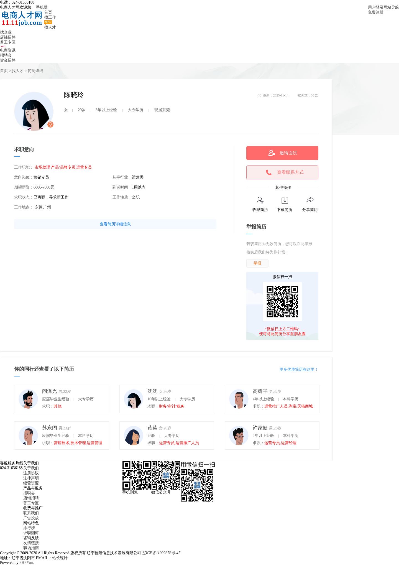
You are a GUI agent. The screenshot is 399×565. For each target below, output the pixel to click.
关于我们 (31, 468)
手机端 (42, 7)
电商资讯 (8, 50)
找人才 (50, 27)
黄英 (152, 428)
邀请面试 (288, 153)
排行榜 (29, 528)
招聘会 (6, 55)
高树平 (260, 391)
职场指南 (31, 548)
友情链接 (31, 543)
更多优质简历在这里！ (299, 369)
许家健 (260, 428)
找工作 (50, 17)
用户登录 (375, 7)
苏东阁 (49, 428)
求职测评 (31, 533)
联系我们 (31, 513)
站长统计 (60, 558)
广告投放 (31, 518)
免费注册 (375, 12)
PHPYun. (26, 563)
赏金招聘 (8, 60)
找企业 (6, 32)
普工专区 (8, 42)
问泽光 (49, 391)
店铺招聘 (8, 37)
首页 (48, 12)
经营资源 (31, 483)
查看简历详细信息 (115, 224)
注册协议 (31, 473)
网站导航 (391, 7)
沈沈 (152, 391)
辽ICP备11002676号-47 (161, 553)
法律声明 (31, 478)
